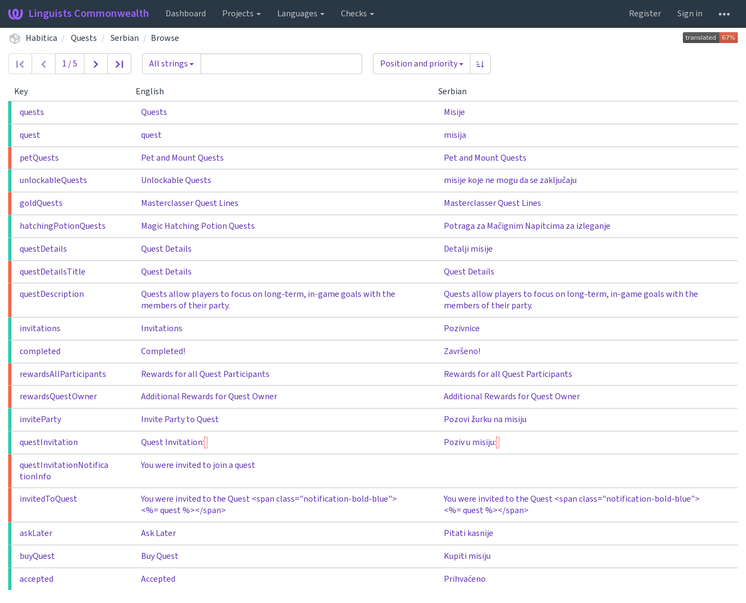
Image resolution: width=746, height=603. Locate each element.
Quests (84, 38)
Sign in (689, 14)
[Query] (281, 63)
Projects (241, 14)
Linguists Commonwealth (78, 13)
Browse (165, 38)
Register (645, 14)
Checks (357, 14)
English (154, 92)
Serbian (125, 38)
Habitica (41, 38)
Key (25, 92)
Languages (301, 14)
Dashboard (186, 14)
